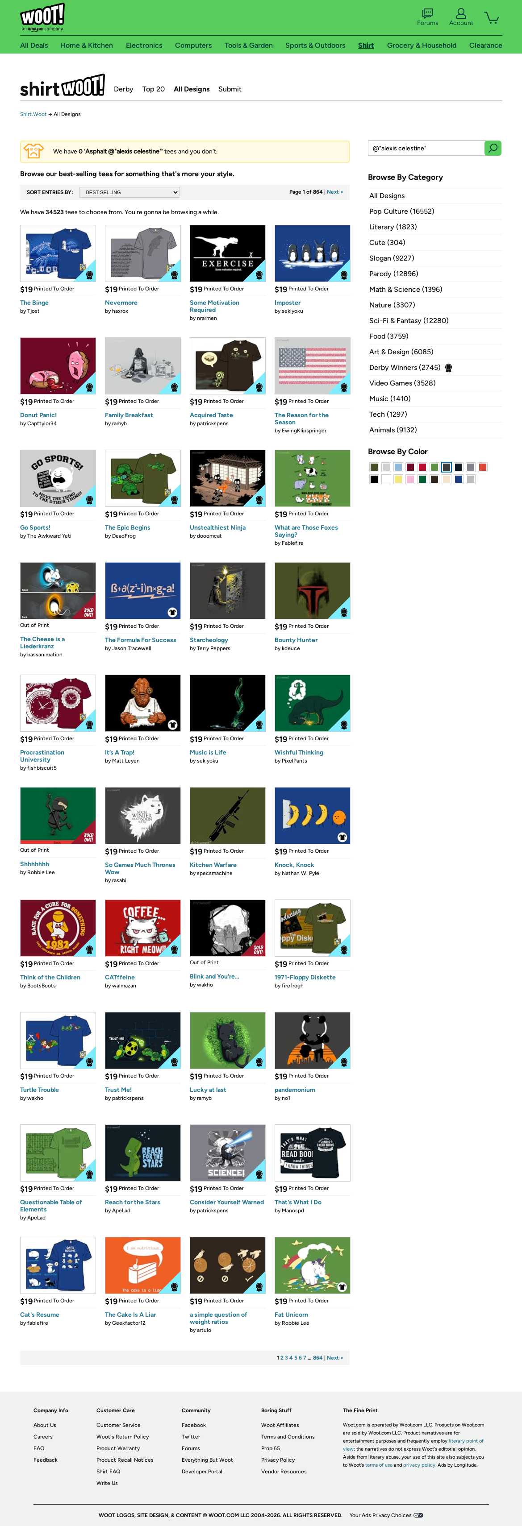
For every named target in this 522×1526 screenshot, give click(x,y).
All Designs (191, 89)
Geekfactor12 (129, 1323)
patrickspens (213, 423)
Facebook (194, 1425)
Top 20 (153, 89)
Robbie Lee (41, 872)
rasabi (119, 880)
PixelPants (294, 761)
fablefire (37, 1323)
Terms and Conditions (288, 1437)
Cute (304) (387, 242)
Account (461, 17)
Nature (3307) (392, 305)
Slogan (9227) (391, 258)
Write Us (107, 1483)
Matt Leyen (126, 761)
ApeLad (36, 1218)
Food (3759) (389, 336)
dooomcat (209, 536)
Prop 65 (270, 1448)
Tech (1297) (388, 414)
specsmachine (215, 873)
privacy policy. (419, 1465)
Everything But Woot (207, 1460)
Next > (335, 192)
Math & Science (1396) (406, 289)
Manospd (293, 1210)
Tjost (33, 311)
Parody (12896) (393, 274)
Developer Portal (202, 1471)
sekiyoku (292, 311)
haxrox (120, 311)
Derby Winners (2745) (405, 367)
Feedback (45, 1460)
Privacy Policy (278, 1460)
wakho (205, 985)
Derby (124, 89)
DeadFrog (124, 536)
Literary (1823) (393, 227)
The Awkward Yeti (49, 536)
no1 (286, 1098)
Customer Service (118, 1425)
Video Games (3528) (402, 383)
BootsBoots (41, 986)
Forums (427, 17)
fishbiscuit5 (42, 768)
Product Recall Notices (125, 1460)
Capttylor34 (42, 423)
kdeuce (291, 648)
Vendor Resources (284, 1471)
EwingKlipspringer (304, 430)
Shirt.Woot (62, 85)
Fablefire (293, 543)
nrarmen (207, 318)
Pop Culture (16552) (401, 211)
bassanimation (45, 654)
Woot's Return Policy (122, 1437)
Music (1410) (390, 398)
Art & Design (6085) (401, 352)
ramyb (119, 423)
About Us (44, 1425)
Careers (43, 1437)
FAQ (38, 1448)
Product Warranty (118, 1448)
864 (318, 1358)
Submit (230, 89)
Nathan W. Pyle (300, 873)
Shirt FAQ (108, 1471)
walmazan (124, 986)
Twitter (191, 1437)
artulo (204, 1330)
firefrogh (293, 986)
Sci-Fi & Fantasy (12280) (409, 320)
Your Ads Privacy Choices (381, 1515)
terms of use (379, 1465)
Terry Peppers (213, 648)
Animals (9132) (393, 430)
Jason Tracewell (131, 648)
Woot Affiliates (280, 1425)
